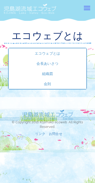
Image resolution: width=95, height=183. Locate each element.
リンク (40, 134)
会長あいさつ (47, 64)
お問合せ (56, 134)
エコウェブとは (47, 53)
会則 (47, 84)
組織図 (47, 74)
